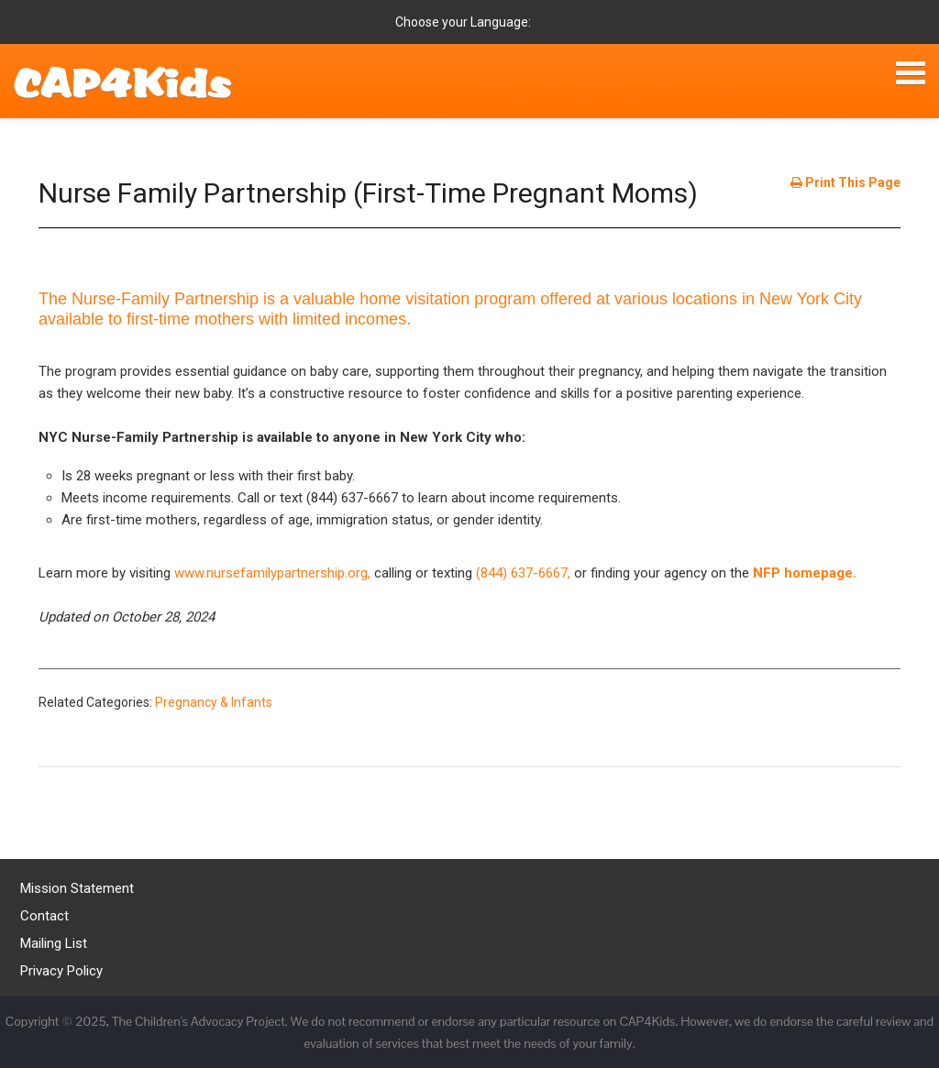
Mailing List (53, 943)
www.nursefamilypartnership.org (271, 573)
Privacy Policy (61, 971)
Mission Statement (77, 888)
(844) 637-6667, (525, 573)
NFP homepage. (804, 573)
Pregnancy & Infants (213, 702)
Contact (44, 916)
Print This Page (845, 182)
